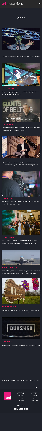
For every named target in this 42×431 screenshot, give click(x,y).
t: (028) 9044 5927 (34, 400)
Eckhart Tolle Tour (6, 376)
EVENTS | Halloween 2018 (8, 52)
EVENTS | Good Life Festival (9, 306)
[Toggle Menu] (39, 3)
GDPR (23, 405)
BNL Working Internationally (9, 267)
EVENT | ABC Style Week (8, 237)
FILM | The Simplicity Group (9, 198)
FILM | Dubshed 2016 (7, 341)
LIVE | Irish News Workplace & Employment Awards (15, 159)
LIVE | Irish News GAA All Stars (10, 88)
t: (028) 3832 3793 (21, 400)
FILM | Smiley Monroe (7, 124)
